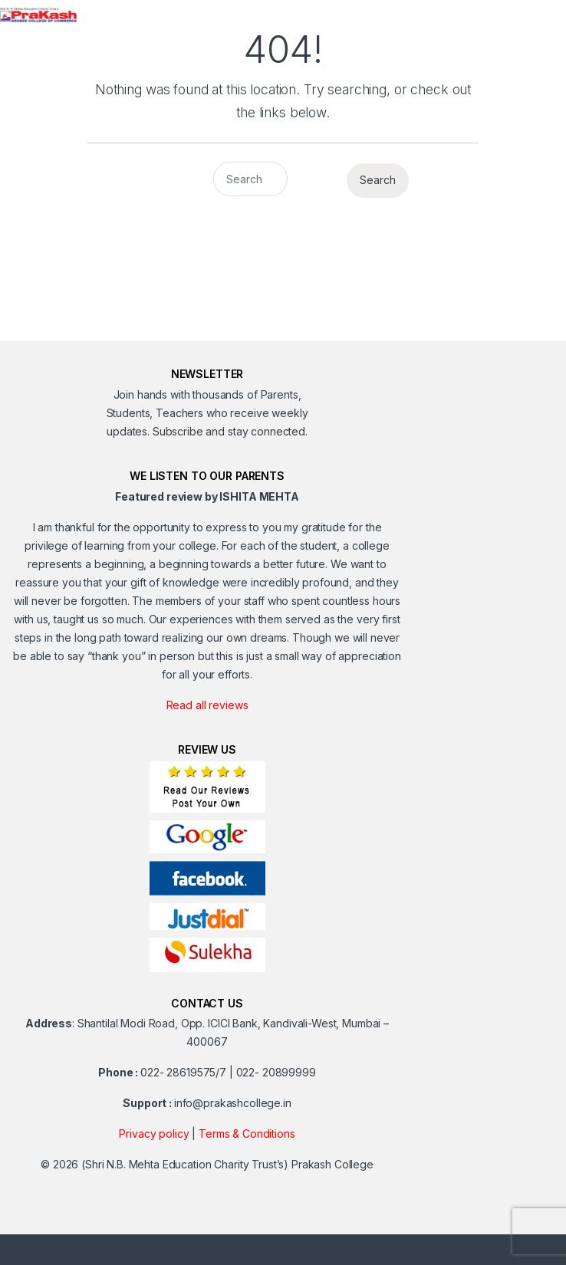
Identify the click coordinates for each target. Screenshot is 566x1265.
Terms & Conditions (247, 1133)
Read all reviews (207, 704)
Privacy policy (154, 1133)
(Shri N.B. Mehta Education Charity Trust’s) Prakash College (227, 1164)
